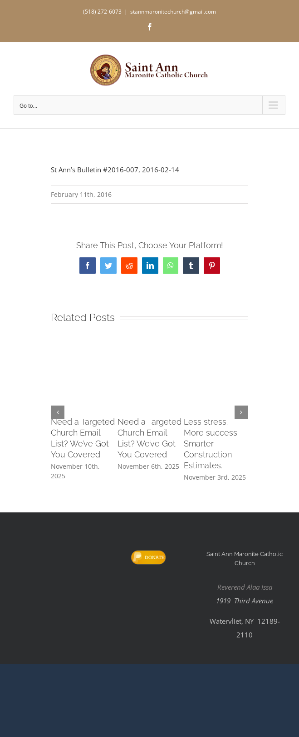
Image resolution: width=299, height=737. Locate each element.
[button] (57, 412)
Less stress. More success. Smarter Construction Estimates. (211, 443)
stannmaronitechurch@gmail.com (173, 11)
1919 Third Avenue (244, 600)
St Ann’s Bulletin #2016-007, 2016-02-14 (115, 169)
